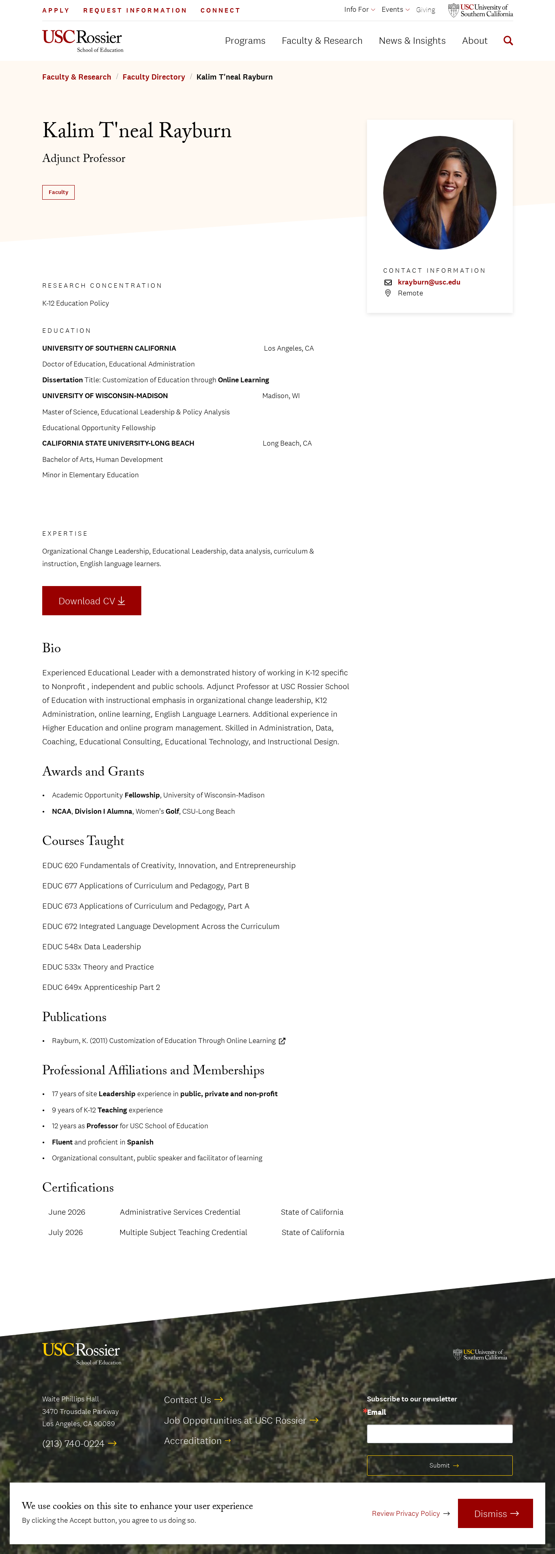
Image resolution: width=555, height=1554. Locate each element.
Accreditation (193, 1440)
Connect (221, 10)
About (475, 40)
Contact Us (187, 1399)
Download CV (86, 600)
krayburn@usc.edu (429, 282)
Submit (440, 1465)
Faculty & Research (322, 40)
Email (376, 1412)
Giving (425, 9)
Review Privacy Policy (406, 1513)
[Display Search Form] (506, 41)
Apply (56, 10)
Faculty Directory (154, 77)
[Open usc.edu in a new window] (480, 10)
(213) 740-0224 (73, 1443)
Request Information (135, 10)
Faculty (58, 192)
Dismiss (490, 1513)
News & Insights (412, 40)
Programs (245, 40)
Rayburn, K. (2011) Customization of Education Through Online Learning (164, 1040)
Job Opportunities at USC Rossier (235, 1420)
